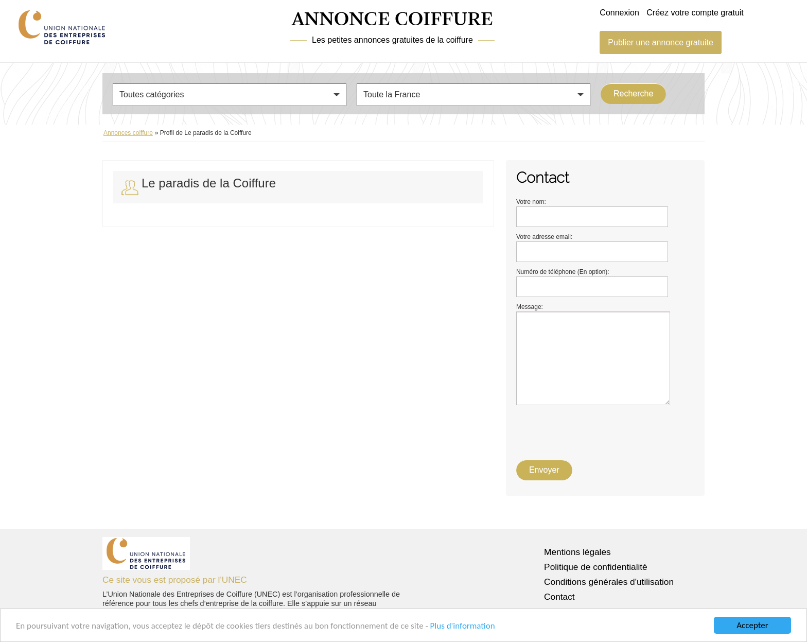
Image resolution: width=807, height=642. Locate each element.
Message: (529, 306)
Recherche (633, 93)
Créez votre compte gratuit (695, 12)
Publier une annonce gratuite (660, 42)
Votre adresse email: (544, 236)
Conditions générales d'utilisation (609, 582)
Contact (559, 597)
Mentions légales (577, 552)
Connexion (619, 12)
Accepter (752, 625)
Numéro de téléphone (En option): (562, 271)
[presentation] (594, 430)
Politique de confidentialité (595, 567)
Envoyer (544, 469)
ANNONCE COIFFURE (392, 20)
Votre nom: (531, 201)
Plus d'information (462, 625)
